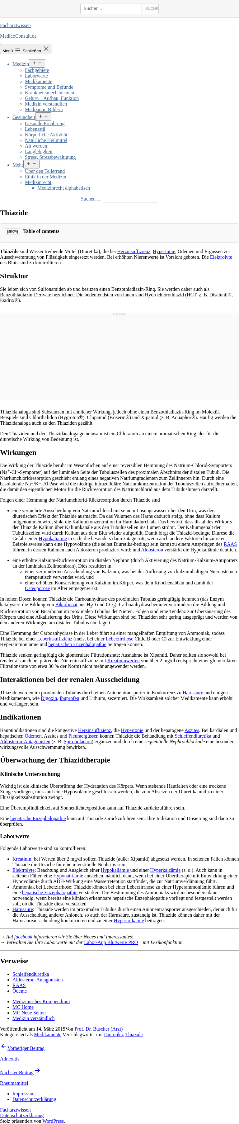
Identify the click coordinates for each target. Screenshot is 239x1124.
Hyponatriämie (68, 875)
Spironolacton (78, 741)
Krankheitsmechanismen (49, 92)
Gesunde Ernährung (45, 123)
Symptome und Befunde (49, 87)
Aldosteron (152, 549)
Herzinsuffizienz (133, 251)
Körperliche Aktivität (46, 134)
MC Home (23, 1007)
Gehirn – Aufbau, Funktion (52, 98)
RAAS (230, 544)
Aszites (192, 730)
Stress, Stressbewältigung (50, 157)
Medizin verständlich (46, 103)
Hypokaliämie (53, 538)
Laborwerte (36, 75)
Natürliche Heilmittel (46, 140)
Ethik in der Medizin (45, 176)
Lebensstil (35, 129)
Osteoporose (37, 588)
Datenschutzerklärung (22, 1115)
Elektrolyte (221, 257)
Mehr (17, 165)
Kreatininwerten (123, 660)
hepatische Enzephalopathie (38, 818)
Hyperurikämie (129, 920)
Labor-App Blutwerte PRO (111, 942)
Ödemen (33, 736)
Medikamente (38, 81)
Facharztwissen (15, 25)
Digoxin (49, 698)
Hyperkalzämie (165, 870)
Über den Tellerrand (45, 171)
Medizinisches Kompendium (41, 1001)
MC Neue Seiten (29, 1012)
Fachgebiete (37, 70)
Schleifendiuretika (193, 736)
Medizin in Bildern (44, 109)
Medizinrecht (38, 182)
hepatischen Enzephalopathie (77, 644)
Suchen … (91, 198)
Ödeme (19, 991)
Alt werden (36, 146)
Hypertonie (164, 251)
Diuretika (113, 1034)
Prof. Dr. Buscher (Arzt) (98, 1029)
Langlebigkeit (39, 151)
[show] (12, 231)
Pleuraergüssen (83, 736)
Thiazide (134, 1034)
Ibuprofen (69, 698)
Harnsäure (193, 692)
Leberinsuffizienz (55, 638)
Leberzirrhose (120, 638)
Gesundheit (23, 117)
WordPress (53, 1121)
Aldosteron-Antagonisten (25, 741)
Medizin (20, 64)
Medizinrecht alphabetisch (63, 188)
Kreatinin (21, 859)
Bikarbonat (66, 604)
